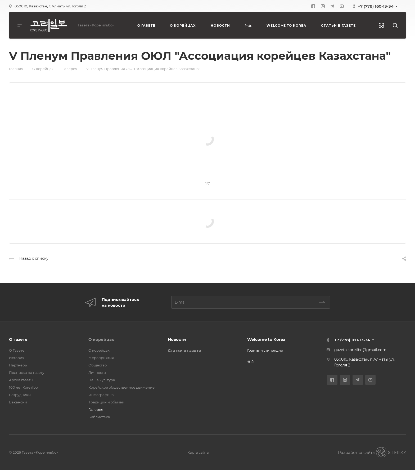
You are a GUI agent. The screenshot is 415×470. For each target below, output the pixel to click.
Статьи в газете (184, 350)
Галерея (95, 409)
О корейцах (101, 339)
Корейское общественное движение (121, 387)
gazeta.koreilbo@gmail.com (360, 349)
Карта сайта (198, 452)
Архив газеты (21, 380)
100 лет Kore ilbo (23, 387)
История (16, 358)
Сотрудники (20, 395)
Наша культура (101, 380)
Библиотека (99, 417)
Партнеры (18, 365)
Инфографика (101, 395)
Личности (97, 372)
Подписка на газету (26, 372)
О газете (18, 339)
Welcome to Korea (266, 339)
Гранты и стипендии (265, 350)
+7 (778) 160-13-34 (376, 6)
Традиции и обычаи (106, 402)
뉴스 (250, 361)
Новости (177, 339)
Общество (97, 365)
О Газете (16, 350)
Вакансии (18, 402)
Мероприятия (101, 358)
